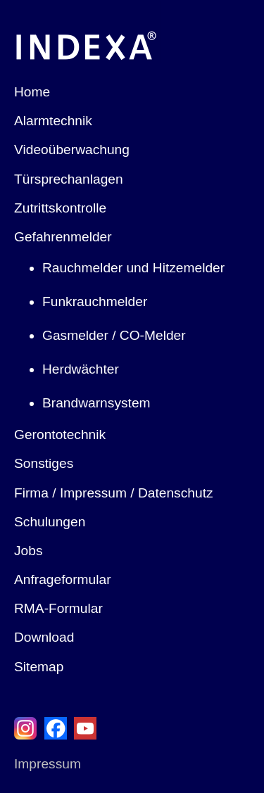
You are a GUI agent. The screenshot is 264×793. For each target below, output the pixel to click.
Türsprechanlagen (68, 179)
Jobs (28, 550)
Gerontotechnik (60, 434)
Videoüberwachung (72, 149)
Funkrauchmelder (94, 301)
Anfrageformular (62, 579)
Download (44, 637)
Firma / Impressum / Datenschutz (113, 493)
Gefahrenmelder (63, 236)
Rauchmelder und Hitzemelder (133, 267)
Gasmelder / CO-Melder (114, 335)
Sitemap (38, 666)
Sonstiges (43, 463)
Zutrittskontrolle (60, 208)
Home (32, 91)
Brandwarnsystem (96, 402)
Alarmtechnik (53, 120)
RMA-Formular (58, 608)
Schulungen (49, 521)
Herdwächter (80, 369)
